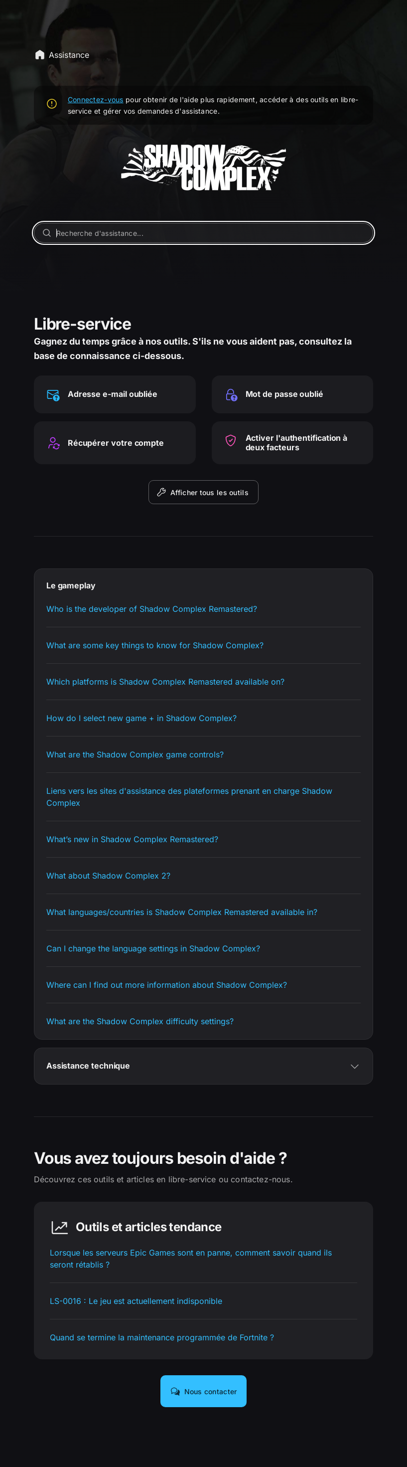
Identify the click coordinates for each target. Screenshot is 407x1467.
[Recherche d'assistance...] (203, 233)
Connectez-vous (96, 99)
